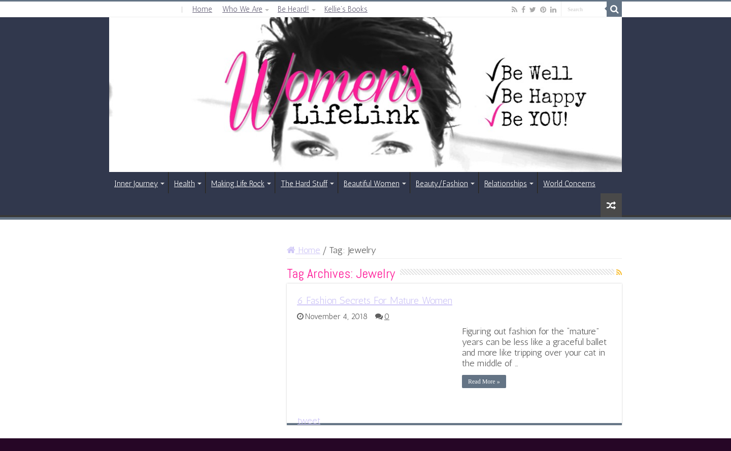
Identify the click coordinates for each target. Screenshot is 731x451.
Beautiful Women (372, 183)
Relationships (505, 183)
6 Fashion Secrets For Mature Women (374, 300)
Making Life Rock (237, 183)
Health (184, 183)
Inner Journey (136, 183)
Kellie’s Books (346, 9)
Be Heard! (293, 9)
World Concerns (569, 183)
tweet (308, 420)
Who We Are (242, 9)
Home (202, 9)
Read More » (484, 381)
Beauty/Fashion (442, 183)
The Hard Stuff (304, 183)
